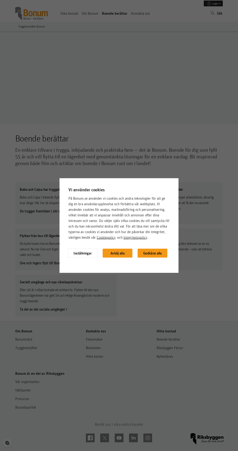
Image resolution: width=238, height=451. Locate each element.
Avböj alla (117, 253)
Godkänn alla (152, 253)
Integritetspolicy (135, 237)
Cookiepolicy (106, 237)
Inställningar (82, 253)
